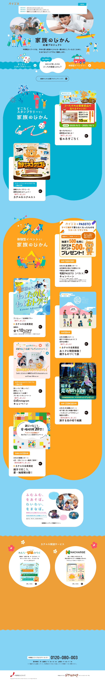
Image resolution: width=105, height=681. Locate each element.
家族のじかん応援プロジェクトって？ (51, 79)
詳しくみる (29, 585)
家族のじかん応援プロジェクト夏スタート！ (38, 11)
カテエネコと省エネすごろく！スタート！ (38, 9)
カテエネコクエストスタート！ (35, 7)
